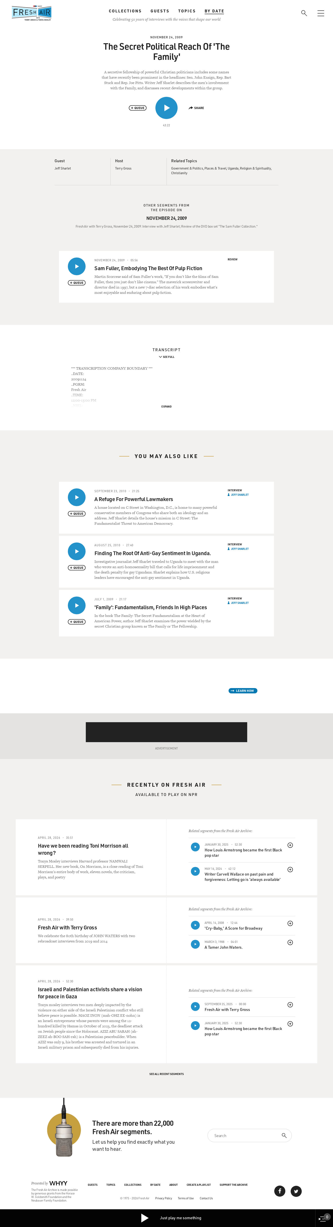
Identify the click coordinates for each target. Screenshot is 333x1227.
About (173, 1184)
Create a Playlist (199, 1184)
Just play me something (171, 1218)
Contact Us (206, 1198)
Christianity (179, 173)
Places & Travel (215, 168)
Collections (125, 11)
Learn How (245, 691)
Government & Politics (187, 168)
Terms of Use (186, 1198)
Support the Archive (234, 1184)
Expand (166, 406)
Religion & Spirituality (255, 168)
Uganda (233, 168)
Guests (160, 11)
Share (196, 108)
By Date (214, 11)
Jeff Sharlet (63, 168)
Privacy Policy (163, 1198)
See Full (168, 357)
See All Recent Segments (166, 1074)
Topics (187, 11)
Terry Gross (123, 168)
